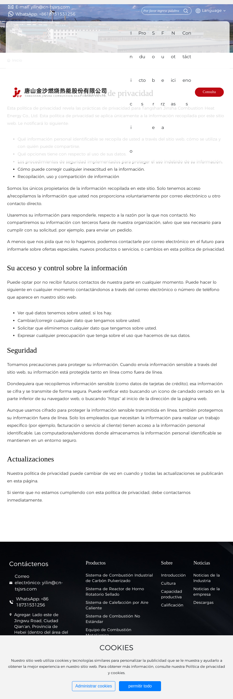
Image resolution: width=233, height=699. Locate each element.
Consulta (209, 92)
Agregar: (22, 614)
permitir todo (140, 686)
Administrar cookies (93, 686)
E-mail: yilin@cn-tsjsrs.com (42, 6)
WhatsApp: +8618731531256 (45, 14)
